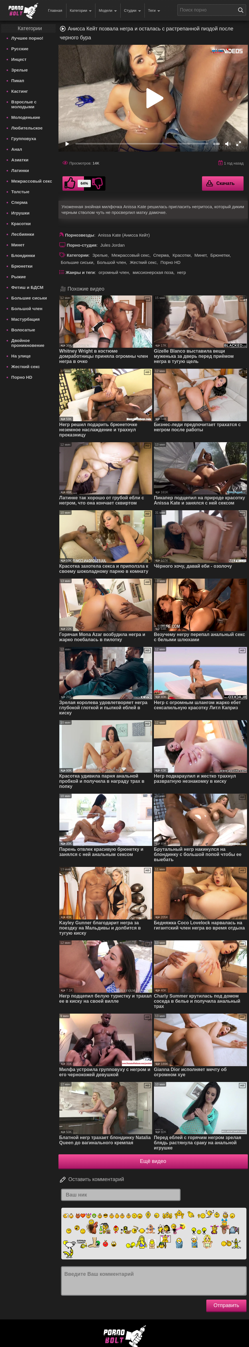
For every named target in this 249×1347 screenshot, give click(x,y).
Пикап (17, 80)
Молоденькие (25, 117)
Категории (81, 10)
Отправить (226, 1305)
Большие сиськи (29, 297)
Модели (108, 10)
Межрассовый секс (31, 181)
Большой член (26, 308)
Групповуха (23, 138)
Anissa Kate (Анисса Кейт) (124, 235)
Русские (19, 48)
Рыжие (18, 276)
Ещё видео (153, 1161)
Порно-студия (82, 245)
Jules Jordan (112, 245)
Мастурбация (25, 319)
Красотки (21, 223)
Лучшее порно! (27, 38)
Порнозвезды (79, 235)
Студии (132, 10)
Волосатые (23, 329)
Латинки (20, 170)
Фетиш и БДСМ (27, 287)
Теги (154, 10)
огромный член (114, 272)
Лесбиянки (22, 234)
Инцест (18, 59)
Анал (16, 149)
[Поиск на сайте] (242, 10)
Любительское (26, 127)
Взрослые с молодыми (23, 104)
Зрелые (19, 69)
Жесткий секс (25, 366)
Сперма (19, 202)
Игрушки (20, 212)
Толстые (20, 191)
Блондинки (23, 255)
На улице (21, 355)
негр (181, 272)
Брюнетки (21, 266)
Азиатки (19, 159)
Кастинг (19, 91)
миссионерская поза (153, 272)
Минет (17, 244)
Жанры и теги (80, 272)
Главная (55, 10)
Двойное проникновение (27, 343)
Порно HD (21, 377)
